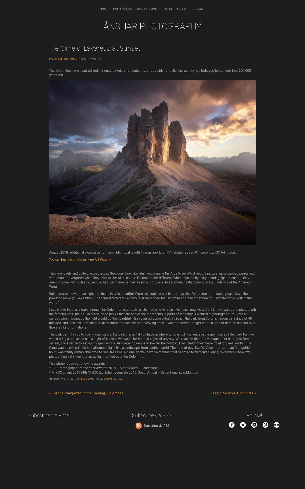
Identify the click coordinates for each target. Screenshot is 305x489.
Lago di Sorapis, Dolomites (233, 393)
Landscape (83, 379)
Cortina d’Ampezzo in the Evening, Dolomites (86, 393)
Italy (119, 379)
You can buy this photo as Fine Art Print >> (80, 259)
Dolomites (110, 379)
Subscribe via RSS (156, 426)
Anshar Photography (64, 59)
